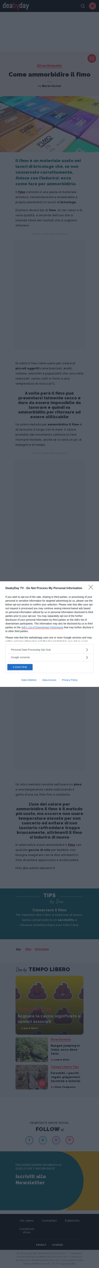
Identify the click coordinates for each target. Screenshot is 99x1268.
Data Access (49, 680)
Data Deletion (29, 680)
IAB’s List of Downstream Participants (42, 627)
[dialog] (49, 634)
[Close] (92, 588)
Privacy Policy (70, 680)
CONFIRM (20, 667)
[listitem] (49, 650)
